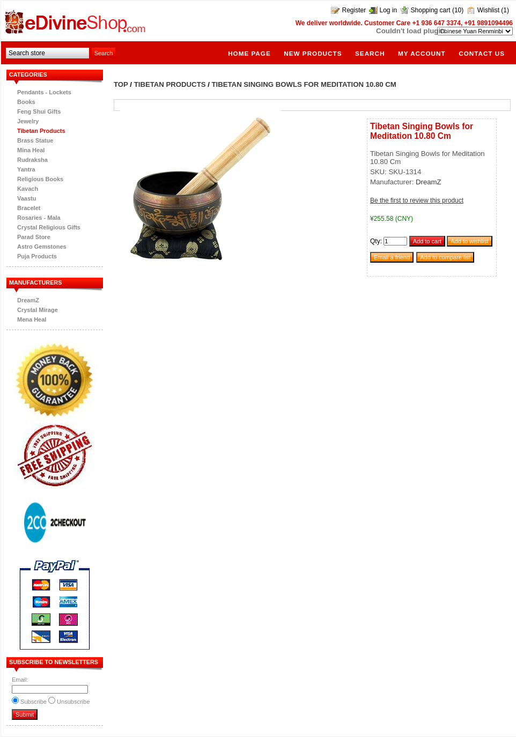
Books (26, 102)
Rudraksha (32, 160)
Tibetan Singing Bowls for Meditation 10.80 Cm (304, 84)
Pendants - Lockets (44, 92)
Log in (388, 10)
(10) (457, 10)
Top (121, 84)
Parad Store (33, 237)
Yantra (26, 169)
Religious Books (40, 179)
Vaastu (26, 198)
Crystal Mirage (37, 310)
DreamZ (28, 300)
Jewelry (28, 121)
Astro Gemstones (42, 246)
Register (354, 10)
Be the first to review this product (416, 200)
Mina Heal (31, 150)
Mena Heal (31, 319)
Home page (249, 53)
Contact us (482, 53)
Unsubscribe (73, 701)
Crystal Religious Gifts (48, 227)
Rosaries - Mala (39, 217)
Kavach (27, 188)
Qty (375, 241)
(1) (505, 10)
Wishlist (488, 10)
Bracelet (28, 208)
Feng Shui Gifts (39, 111)
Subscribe (33, 701)
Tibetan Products (41, 131)
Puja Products (37, 256)
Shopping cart (431, 10)
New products (313, 53)
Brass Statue (35, 140)
